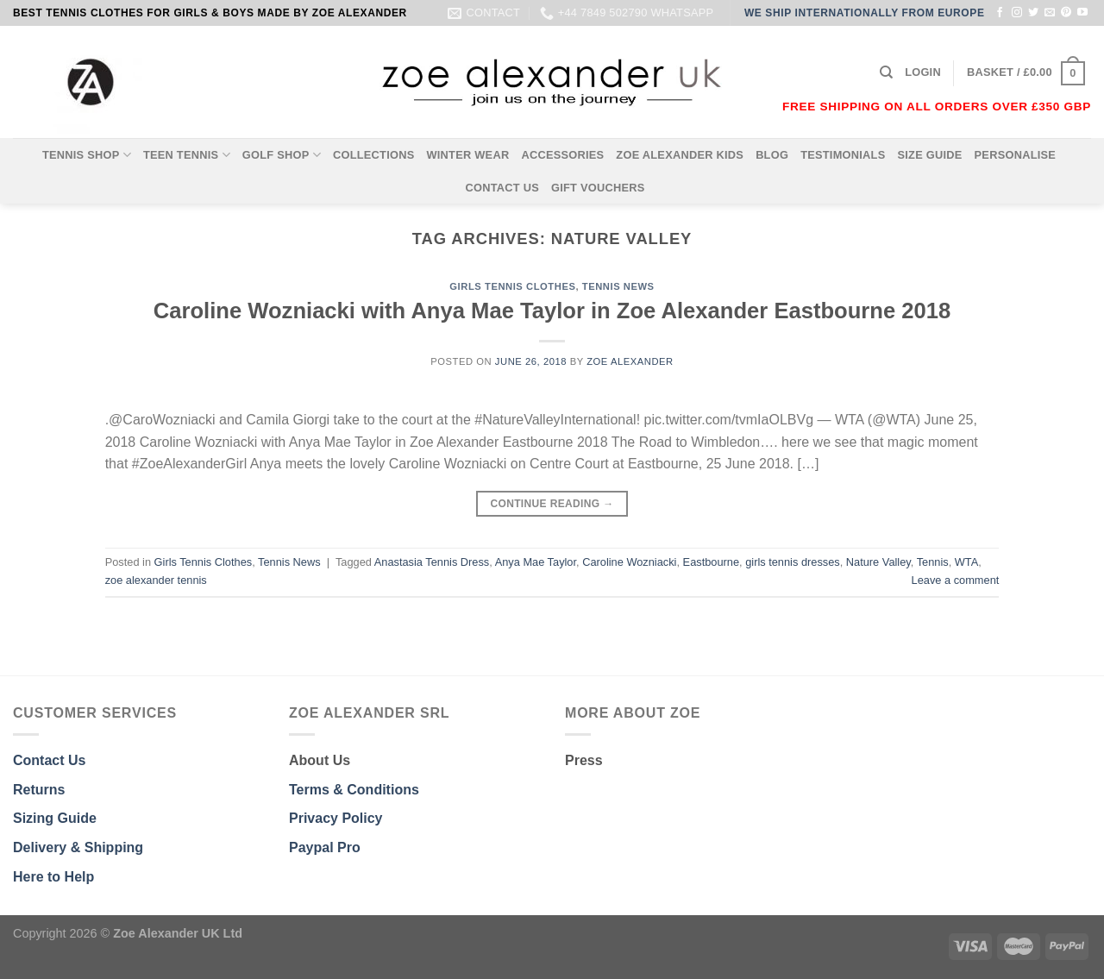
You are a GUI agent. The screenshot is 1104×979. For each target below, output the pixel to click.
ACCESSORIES (562, 154)
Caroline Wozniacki (629, 561)
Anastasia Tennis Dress (432, 561)
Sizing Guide (55, 818)
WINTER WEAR (467, 154)
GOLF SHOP (281, 155)
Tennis (933, 561)
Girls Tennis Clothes (512, 286)
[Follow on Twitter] (1033, 13)
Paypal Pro (325, 847)
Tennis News (618, 286)
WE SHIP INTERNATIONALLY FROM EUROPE (864, 13)
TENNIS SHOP (86, 155)
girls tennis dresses (792, 561)
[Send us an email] (1049, 13)
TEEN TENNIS (186, 155)
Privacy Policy (336, 818)
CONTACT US (502, 187)
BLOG (772, 154)
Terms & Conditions (354, 789)
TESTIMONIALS (842, 154)
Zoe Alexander (630, 361)
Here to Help (53, 876)
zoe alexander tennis (156, 580)
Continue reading (551, 504)
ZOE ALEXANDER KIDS (679, 154)
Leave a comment (956, 580)
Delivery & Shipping (78, 847)
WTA (966, 561)
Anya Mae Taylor (535, 561)
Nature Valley (878, 561)
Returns (39, 789)
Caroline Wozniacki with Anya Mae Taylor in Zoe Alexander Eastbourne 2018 (552, 310)
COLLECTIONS (374, 154)
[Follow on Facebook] (999, 13)
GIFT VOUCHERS (598, 187)
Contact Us (49, 760)
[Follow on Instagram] (1017, 13)
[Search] (886, 72)
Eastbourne (711, 561)
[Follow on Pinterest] (1066, 13)
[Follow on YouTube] (1082, 13)
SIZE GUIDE (929, 154)
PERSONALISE (1016, 154)
